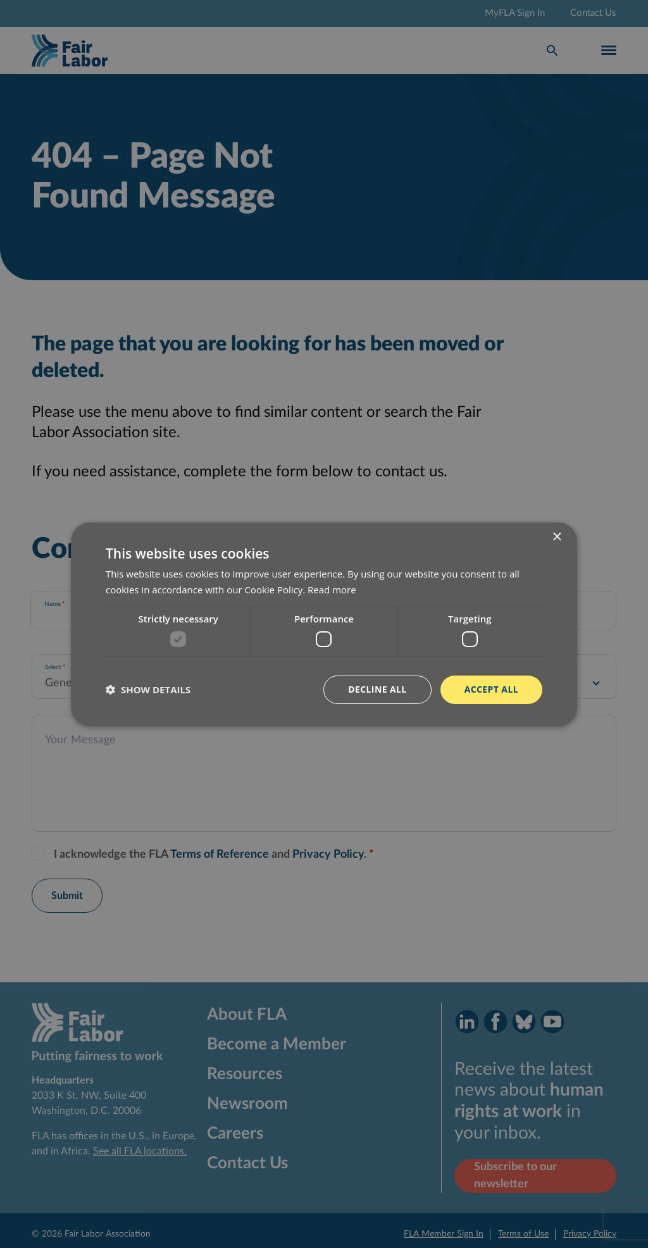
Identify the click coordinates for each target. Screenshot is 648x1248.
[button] (148, 689)
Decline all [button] (377, 689)
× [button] (556, 536)
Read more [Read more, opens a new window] (332, 589)
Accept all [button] (491, 689)
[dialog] (324, 624)
